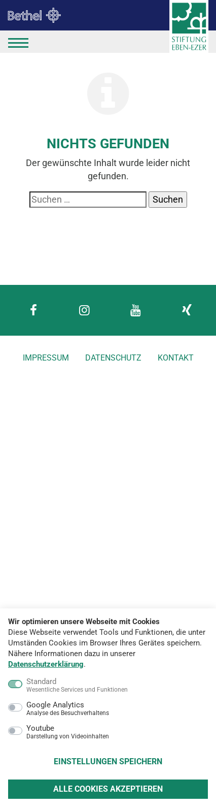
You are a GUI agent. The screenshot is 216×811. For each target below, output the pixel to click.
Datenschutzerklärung (46, 664)
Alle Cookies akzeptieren (108, 789)
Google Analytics (67, 709)
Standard (77, 685)
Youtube (67, 732)
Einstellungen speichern (108, 761)
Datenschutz (113, 358)
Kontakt (176, 358)
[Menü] (18, 41)
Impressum (46, 358)
